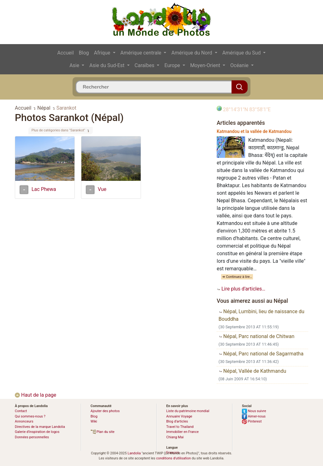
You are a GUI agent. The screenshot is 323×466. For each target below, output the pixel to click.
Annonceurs (24, 421)
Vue (102, 189)
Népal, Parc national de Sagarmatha (261, 354)
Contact (21, 411)
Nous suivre (254, 411)
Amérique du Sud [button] (242, 53)
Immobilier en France (182, 432)
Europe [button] (172, 65)
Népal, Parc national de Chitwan (256, 336)
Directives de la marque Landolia (40, 427)
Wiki (94, 421)
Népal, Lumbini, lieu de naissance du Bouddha (261, 315)
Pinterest (252, 421)
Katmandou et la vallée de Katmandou (254, 131)
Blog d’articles (177, 421)
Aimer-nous (254, 416)
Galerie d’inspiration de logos (37, 432)
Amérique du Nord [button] (192, 53)
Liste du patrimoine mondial (187, 411)
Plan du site (103, 432)
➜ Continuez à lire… (237, 277)
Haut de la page (35, 395)
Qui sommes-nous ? (30, 416)
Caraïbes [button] (145, 65)
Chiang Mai (175, 437)
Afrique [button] (103, 53)
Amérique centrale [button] (141, 53)
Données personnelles (32, 437)
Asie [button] (74, 65)
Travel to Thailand (180, 427)
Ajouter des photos (105, 411)
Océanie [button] (240, 65)
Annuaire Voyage (179, 416)
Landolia (134, 453)
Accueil (65, 53)
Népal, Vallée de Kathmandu (252, 371)
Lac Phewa (44, 189)
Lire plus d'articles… (241, 289)
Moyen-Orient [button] (205, 65)
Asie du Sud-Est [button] (107, 65)
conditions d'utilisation (173, 458)
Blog (84, 53)
